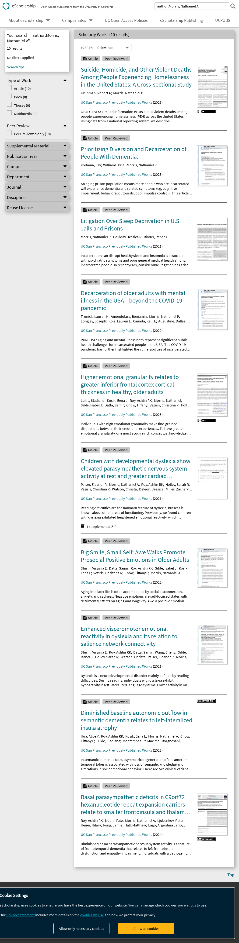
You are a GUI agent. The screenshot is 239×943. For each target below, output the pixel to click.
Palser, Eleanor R (94, 484)
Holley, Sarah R (177, 484)
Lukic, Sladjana (93, 400)
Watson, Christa (124, 489)
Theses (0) (22, 105)
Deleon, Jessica (151, 489)
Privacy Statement (20, 915)
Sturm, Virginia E (94, 568)
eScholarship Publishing (181, 20)
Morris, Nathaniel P (128, 93)
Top (230, 874)
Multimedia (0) (25, 113)
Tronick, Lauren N (95, 316)
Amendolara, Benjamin (129, 316)
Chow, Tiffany (136, 405)
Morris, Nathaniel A (124, 484)
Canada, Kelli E (144, 321)
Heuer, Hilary (91, 825)
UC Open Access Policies (126, 20)
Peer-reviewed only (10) (32, 134)
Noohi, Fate (114, 820)
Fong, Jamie (112, 825)
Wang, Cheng (165, 652)
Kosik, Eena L (117, 400)
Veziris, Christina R (164, 405)
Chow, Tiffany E (136, 572)
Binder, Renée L (156, 236)
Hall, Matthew (135, 825)
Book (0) (20, 97)
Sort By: (86, 47)
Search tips (16, 67)
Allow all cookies (146, 928)
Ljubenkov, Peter (170, 820)
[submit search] (233, 6)
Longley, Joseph (93, 321)
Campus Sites (74, 20)
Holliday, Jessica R (127, 236)
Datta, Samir (114, 405)
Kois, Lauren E (120, 321)
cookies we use (92, 915)
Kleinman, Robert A (96, 93)
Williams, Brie (113, 165)
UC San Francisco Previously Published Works (116, 102)
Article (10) (22, 88)
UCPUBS (222, 20)
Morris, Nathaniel (167, 400)
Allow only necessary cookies (81, 928)
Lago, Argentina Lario (165, 825)
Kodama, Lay (91, 165)
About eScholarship (26, 20)
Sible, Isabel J (91, 405)
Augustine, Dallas (171, 321)
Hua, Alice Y (90, 736)
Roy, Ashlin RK (141, 400)
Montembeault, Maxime (141, 740)
